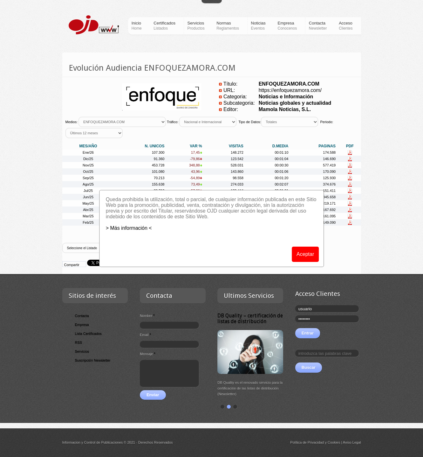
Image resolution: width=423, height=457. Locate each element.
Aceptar (305, 254)
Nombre (147, 315)
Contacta (82, 316)
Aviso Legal (352, 442)
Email (145, 335)
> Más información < (129, 228)
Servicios (82, 351)
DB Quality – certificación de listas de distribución (250, 318)
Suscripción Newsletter (93, 360)
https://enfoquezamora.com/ (290, 90)
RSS (78, 342)
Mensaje (147, 354)
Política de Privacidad (307, 442)
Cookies (334, 442)
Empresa (82, 325)
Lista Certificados (88, 333)
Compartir (71, 265)
